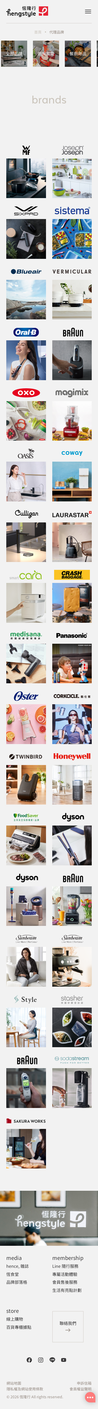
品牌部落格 (16, 1282)
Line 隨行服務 (65, 1266)
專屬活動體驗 (64, 1274)
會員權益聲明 (80, 1388)
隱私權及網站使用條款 (25, 1388)
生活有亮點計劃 (67, 1290)
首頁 (38, 32)
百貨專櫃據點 (18, 1327)
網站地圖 (14, 1383)
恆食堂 (12, 1274)
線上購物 (14, 1319)
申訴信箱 (84, 1383)
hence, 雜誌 (17, 1266)
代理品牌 (56, 32)
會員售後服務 (64, 1282)
